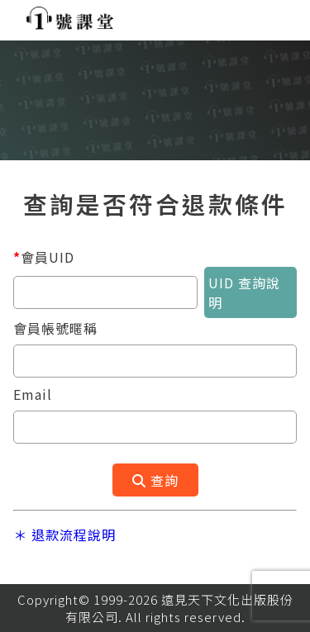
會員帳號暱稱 (55, 328)
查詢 (155, 480)
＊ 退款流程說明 (64, 534)
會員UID (43, 257)
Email (32, 394)
